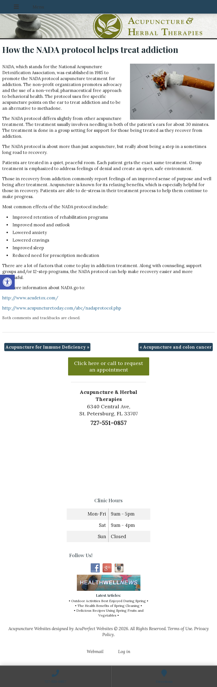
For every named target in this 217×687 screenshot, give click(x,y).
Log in (124, 651)
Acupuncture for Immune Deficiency (47, 347)
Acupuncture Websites (29, 628)
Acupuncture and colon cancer (176, 347)
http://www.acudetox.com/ (30, 297)
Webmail (95, 651)
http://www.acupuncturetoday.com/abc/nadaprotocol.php (61, 308)
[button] (7, 282)
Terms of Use (180, 628)
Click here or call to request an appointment (108, 366)
